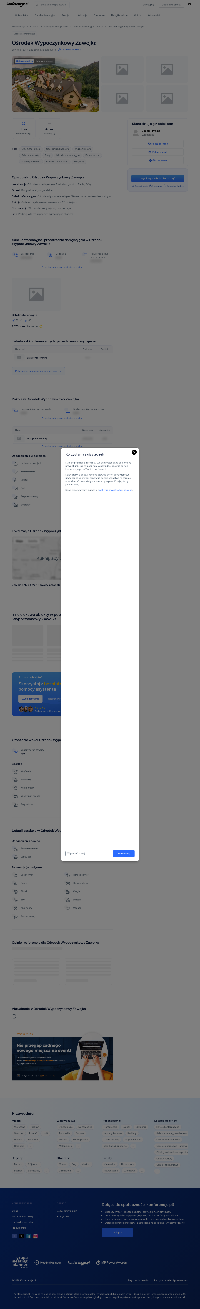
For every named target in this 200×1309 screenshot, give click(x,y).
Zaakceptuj (124, 853)
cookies (128, 490)
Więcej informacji (76, 853)
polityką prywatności (110, 490)
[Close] (134, 452)
